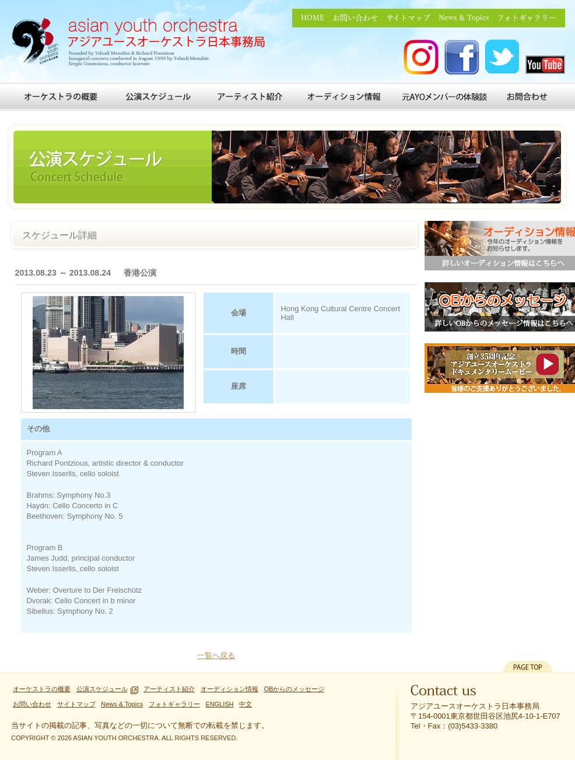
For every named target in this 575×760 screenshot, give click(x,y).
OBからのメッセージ (294, 688)
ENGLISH (219, 704)
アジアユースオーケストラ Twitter (502, 57)
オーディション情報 (346, 97)
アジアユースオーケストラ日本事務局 (142, 43)
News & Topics (464, 18)
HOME (312, 18)
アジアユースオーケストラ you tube (545, 64)
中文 (245, 704)
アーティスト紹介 (250, 97)
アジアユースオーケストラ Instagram (421, 57)
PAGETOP (527, 666)
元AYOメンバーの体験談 (444, 97)
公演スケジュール (159, 97)
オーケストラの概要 (61, 97)
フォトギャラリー (526, 18)
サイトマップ (408, 18)
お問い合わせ (355, 18)
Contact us (443, 693)
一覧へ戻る (216, 655)
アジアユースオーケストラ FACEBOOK (461, 57)
